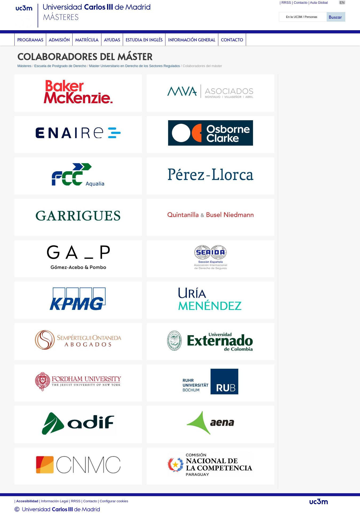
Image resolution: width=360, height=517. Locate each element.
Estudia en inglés (144, 39)
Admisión (59, 39)
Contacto (232, 39)
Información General (191, 39)
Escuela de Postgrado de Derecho (60, 66)
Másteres (24, 66)
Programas (30, 39)
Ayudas (112, 39)
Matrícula (86, 39)
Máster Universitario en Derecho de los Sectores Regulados (134, 66)
